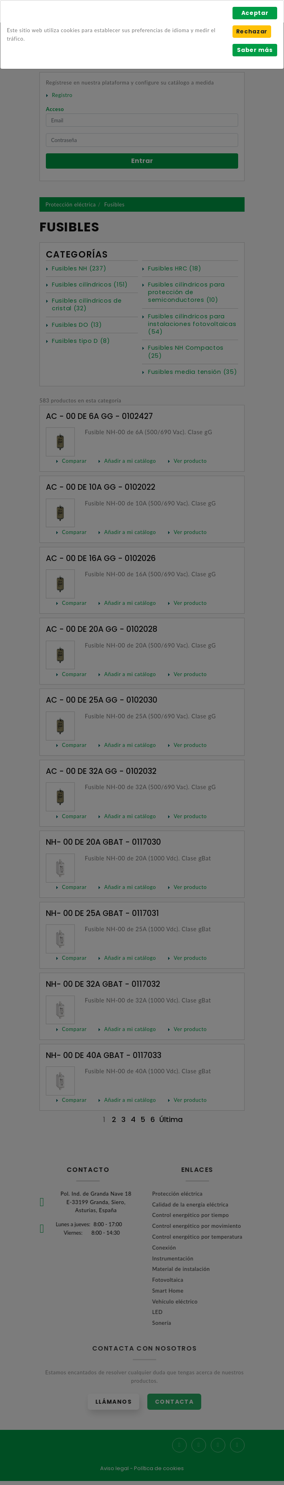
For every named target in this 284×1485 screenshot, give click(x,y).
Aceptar (255, 13)
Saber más (254, 50)
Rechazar (252, 31)
